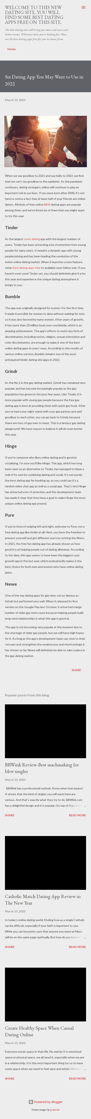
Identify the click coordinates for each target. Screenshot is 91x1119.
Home (11, 49)
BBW (47, 204)
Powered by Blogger (45, 1102)
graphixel (55, 1110)
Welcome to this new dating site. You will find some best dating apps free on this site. (34, 14)
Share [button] (76, 670)
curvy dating (32, 239)
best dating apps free (26, 267)
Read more (77, 815)
